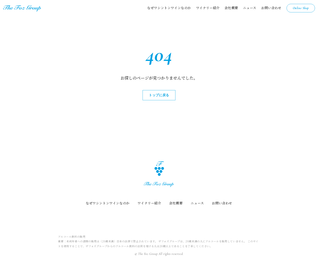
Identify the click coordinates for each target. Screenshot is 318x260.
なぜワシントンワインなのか (169, 7)
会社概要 (231, 7)
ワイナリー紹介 (207, 7)
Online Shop (301, 8)
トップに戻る (159, 95)
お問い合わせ (271, 7)
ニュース (249, 7)
